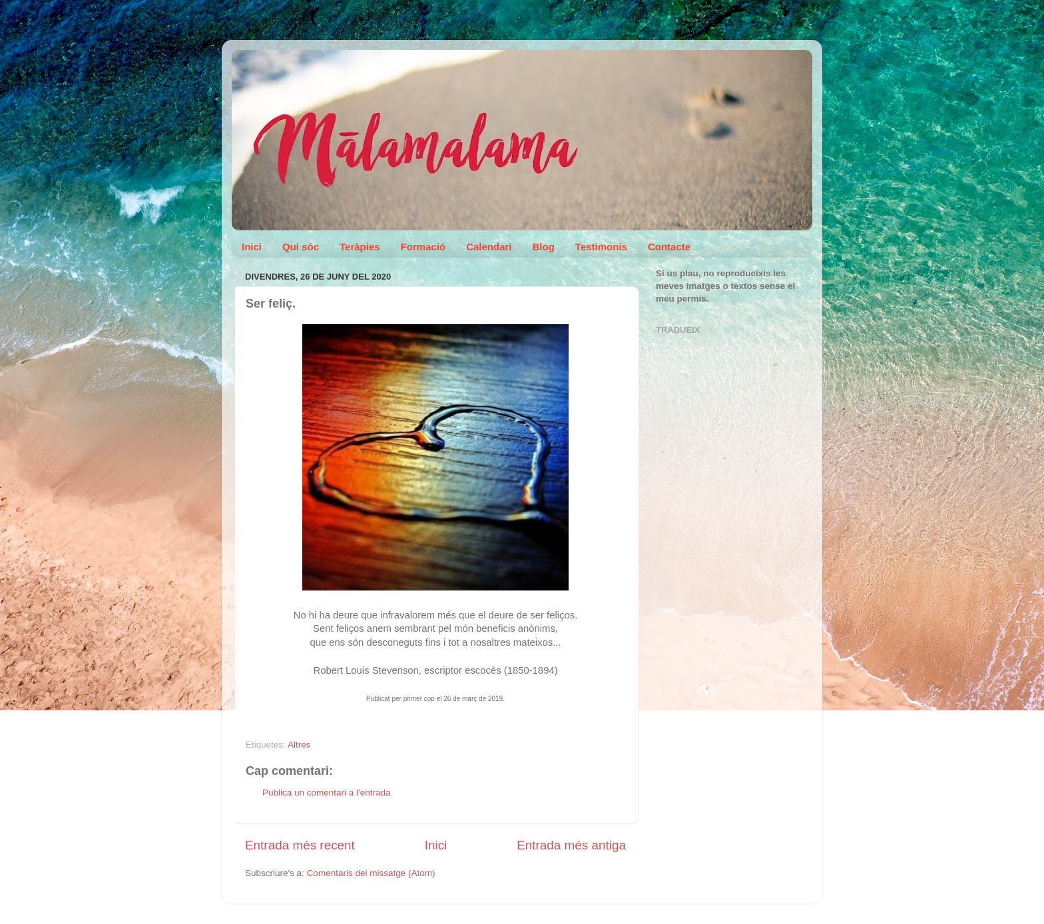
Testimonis (601, 246)
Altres (299, 745)
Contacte (669, 246)
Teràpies (360, 246)
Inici (252, 246)
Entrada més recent (300, 845)
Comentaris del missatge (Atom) (371, 873)
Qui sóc (300, 246)
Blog (544, 246)
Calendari (488, 246)
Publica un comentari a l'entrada (326, 793)
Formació (423, 246)
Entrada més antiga (571, 845)
